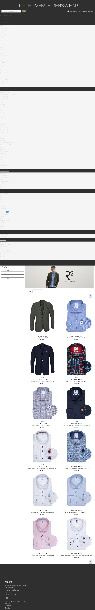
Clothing (4, 89)
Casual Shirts (3, 106)
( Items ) (72, 11)
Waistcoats (3, 153)
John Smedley (3, 54)
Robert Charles (4, 79)
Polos (1, 134)
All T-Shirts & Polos (5, 128)
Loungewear (3, 123)
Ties (1, 159)
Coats (1, 100)
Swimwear (2, 140)
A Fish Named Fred (5, 28)
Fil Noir (2, 45)
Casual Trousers (4, 113)
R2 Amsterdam (4, 75)
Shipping (8, 606)
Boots (1, 179)
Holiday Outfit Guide (5, 250)
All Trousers (3, 111)
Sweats (2, 138)
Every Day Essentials (5, 244)
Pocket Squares (4, 214)
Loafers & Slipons (4, 181)
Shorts (1, 136)
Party (1, 248)
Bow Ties (2, 200)
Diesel (1, 36)
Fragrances (3, 208)
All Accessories (4, 193)
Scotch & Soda (4, 81)
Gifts (3, 232)
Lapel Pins (2, 212)
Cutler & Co (3, 34)
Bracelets (2, 202)
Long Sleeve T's (4, 132)
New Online (5, 19)
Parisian (2, 66)
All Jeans (2, 115)
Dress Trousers (4, 151)
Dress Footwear (4, 177)
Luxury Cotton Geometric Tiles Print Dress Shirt (76, 468)
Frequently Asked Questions (15, 601)
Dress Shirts (3, 157)
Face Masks (3, 206)
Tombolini (2, 83)
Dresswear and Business (8, 145)
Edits (3, 239)
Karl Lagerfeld (3, 56)
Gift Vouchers (3, 236)
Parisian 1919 (3, 229)
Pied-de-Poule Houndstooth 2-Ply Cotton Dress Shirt (76, 338)
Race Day (2, 167)
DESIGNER (7, 270)
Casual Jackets (4, 96)
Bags (1, 195)
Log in (80, 11)
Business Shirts (4, 155)
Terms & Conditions (12, 594)
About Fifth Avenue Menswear (15, 585)
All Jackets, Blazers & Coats (7, 94)
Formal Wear (3, 165)
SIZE (5, 273)
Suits (1, 147)
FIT (4, 276)
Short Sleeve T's (4, 130)
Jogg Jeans (3, 117)
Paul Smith (3, 69)
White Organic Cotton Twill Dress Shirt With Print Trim (42, 468)
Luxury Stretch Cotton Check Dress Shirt (42, 425)
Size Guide (8, 608)
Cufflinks (2, 204)
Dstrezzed (2, 41)
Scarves (2, 216)
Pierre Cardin (3, 71)
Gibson (2, 47)
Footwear (4, 170)
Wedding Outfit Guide (5, 253)
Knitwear (2, 125)
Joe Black (2, 49)
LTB (1, 58)
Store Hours (9, 592)
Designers (4, 22)
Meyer (1, 60)
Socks (1, 188)
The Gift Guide (4, 234)
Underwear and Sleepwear (7, 142)
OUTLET (4, 262)
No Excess (3, 62)
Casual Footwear (4, 175)
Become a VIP (9, 588)
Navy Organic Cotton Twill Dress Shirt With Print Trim (76, 425)
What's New (3, 242)
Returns (7, 603)
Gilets (1, 102)
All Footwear (3, 173)
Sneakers (2, 183)
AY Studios (3, 30)
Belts (1, 198)
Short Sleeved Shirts (5, 109)
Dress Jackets (3, 149)
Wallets (2, 226)
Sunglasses (3, 222)
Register (85, 11)
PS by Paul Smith (4, 73)
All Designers (4, 26)
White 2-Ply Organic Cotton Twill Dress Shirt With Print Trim (76, 555)
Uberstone (2, 86)
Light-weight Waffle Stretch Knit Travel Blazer (42, 338)
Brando (2, 32)
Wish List (90, 11)
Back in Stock (3, 259)
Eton (1, 43)
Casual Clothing (5, 92)
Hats (1, 210)
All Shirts (2, 104)
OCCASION (7, 279)
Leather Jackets (4, 98)
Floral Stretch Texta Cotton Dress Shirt (76, 381)
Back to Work (3, 246)
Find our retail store (12, 590)
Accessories (3, 186)
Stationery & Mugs (5, 220)
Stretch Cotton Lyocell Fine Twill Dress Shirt (42, 512)
